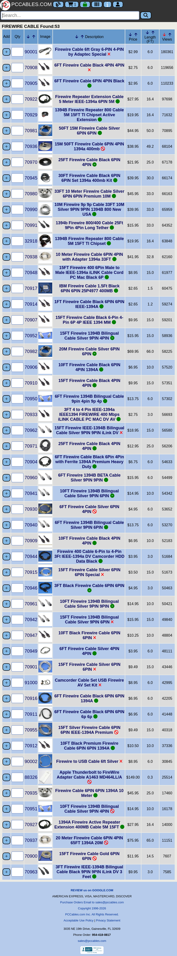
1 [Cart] (71, 4)
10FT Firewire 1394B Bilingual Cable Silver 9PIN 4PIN (89, 809)
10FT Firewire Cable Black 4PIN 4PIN (89, 540)
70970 (30, 162)
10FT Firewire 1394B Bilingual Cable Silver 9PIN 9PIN (89, 604)
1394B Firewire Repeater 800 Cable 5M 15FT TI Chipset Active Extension (89, 115)
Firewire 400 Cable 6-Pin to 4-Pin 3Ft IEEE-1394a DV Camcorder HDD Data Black (89, 556)
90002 (30, 761)
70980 (30, 193)
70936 (30, 146)
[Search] (70, 15)
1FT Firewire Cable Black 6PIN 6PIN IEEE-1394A (89, 304)
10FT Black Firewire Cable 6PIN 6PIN (89, 635)
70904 (30, 461)
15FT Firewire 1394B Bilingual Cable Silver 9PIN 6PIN (89, 619)
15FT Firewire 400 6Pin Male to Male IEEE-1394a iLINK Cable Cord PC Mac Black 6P (89, 272)
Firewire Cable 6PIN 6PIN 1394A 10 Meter (89, 793)
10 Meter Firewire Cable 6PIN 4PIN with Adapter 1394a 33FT (89, 257)
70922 (30, 99)
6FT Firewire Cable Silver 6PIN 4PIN (89, 509)
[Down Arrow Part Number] (28, 36)
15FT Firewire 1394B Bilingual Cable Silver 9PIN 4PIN (89, 335)
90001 (30, 51)
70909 (30, 540)
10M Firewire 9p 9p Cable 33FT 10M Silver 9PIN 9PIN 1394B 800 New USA (89, 209)
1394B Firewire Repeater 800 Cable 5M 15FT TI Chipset (89, 241)
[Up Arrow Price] (136, 34)
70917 (30, 288)
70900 (30, 856)
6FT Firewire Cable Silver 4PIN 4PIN (89, 651)
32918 (30, 241)
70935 (30, 793)
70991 (30, 225)
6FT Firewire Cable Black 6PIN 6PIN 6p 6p (89, 714)
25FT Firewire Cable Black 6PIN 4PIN (89, 162)
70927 (30, 824)
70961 (30, 603)
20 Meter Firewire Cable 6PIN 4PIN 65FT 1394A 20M (89, 840)
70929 (30, 114)
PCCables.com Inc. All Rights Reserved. (92, 914)
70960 (30, 477)
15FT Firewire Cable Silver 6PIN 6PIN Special (89, 572)
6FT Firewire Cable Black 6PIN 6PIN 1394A (89, 698)
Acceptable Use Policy (78, 920)
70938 (30, 256)
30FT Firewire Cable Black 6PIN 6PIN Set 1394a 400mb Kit (89, 178)
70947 (30, 635)
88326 (30, 777)
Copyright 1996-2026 (92, 908)
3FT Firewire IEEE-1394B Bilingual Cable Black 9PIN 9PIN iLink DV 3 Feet (89, 872)
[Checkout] (85, 4)
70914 (30, 304)
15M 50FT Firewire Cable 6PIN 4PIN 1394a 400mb (89, 146)
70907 (30, 319)
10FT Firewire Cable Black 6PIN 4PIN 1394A (89, 367)
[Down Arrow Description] (76, 36)
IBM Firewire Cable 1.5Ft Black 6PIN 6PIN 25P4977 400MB (89, 288)
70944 (30, 556)
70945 (30, 177)
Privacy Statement (108, 920)
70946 (30, 587)
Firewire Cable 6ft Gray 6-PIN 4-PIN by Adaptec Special (89, 52)
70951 (30, 808)
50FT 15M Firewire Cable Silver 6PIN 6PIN (89, 130)
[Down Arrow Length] (147, 32)
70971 (30, 446)
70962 (30, 430)
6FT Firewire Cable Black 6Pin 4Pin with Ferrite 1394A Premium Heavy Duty (89, 462)
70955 (30, 729)
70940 (30, 524)
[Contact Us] (107, 4)
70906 (30, 367)
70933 (30, 414)
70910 (30, 382)
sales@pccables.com (92, 941)
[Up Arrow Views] (170, 34)
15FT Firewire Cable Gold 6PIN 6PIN (89, 856)
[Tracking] (96, 4)
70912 (30, 745)
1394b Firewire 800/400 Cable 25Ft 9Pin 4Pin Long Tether (89, 225)
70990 (30, 209)
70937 (30, 840)
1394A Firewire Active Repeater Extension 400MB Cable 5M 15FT (89, 824)
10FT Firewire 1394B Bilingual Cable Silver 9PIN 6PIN (89, 493)
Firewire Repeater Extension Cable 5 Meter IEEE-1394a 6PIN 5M (89, 99)
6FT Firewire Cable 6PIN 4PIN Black (89, 83)
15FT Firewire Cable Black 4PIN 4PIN (89, 383)
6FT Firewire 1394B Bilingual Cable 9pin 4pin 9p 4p (89, 399)
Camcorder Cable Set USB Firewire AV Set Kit (89, 682)
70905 (30, 83)
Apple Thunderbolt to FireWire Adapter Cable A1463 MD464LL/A (89, 777)
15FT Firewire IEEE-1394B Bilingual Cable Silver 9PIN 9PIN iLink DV (89, 430)
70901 (30, 666)
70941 (30, 493)
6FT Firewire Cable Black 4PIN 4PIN (89, 67)
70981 (30, 130)
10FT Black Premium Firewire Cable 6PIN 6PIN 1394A (89, 746)
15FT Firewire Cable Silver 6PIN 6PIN (89, 667)
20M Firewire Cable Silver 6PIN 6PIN (89, 351)
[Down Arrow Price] (130, 34)
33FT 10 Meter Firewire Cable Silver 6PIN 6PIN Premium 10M (89, 194)
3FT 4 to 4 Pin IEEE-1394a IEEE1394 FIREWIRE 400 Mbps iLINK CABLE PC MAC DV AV (89, 414)
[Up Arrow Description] (82, 36)
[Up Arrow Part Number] (34, 36)
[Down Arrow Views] (164, 34)
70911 (30, 714)
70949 (30, 651)
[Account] (118, 4)
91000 (30, 682)
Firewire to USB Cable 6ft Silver (89, 761)
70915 (30, 572)
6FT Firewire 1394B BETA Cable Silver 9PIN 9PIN (89, 477)
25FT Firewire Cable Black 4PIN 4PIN (89, 446)
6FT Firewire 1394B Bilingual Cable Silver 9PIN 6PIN (89, 525)
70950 (30, 398)
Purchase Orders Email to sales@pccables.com (92, 902)
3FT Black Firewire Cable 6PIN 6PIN (89, 588)
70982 (30, 351)
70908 (30, 67)
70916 (30, 698)
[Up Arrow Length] (153, 32)
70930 (30, 509)
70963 (30, 871)
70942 (30, 619)
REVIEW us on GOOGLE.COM (92, 890)
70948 (30, 272)
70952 (30, 335)
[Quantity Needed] (17, 52)
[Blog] (58, 4)
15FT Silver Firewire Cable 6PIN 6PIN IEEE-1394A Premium (89, 730)
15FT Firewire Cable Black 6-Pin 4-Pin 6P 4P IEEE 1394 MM (89, 320)
